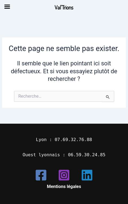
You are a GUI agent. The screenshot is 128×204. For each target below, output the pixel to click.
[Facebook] (41, 175)
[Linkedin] (87, 175)
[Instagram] (64, 175)
